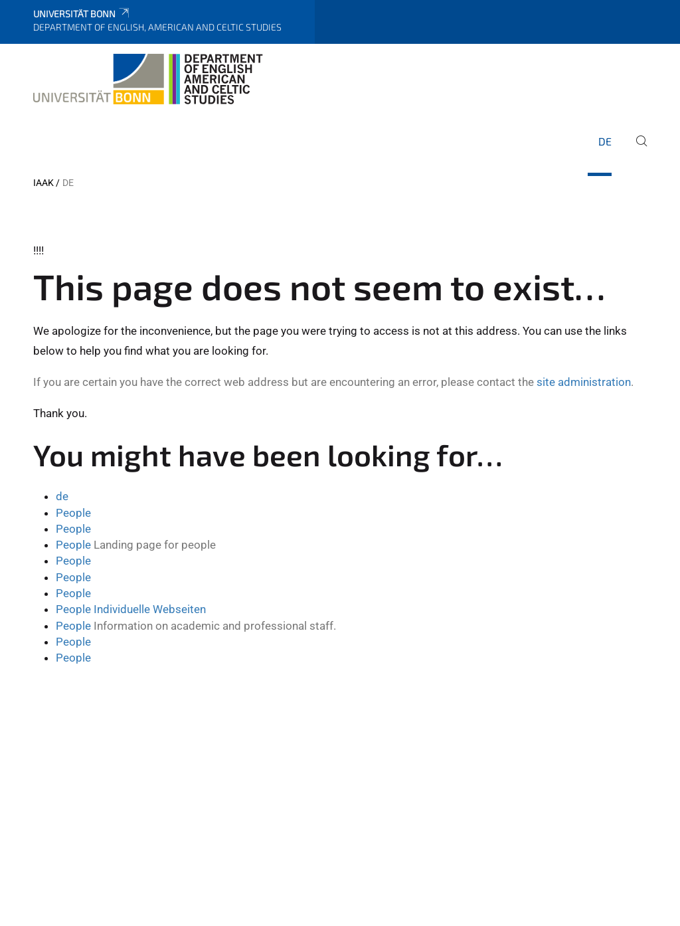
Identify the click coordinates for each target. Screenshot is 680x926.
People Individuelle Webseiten (131, 609)
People (73, 512)
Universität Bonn (82, 13)
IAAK (43, 182)
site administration (584, 382)
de (605, 141)
